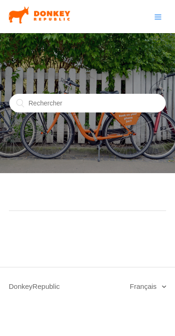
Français (144, 286)
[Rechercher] (87, 103)
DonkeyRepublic (34, 286)
